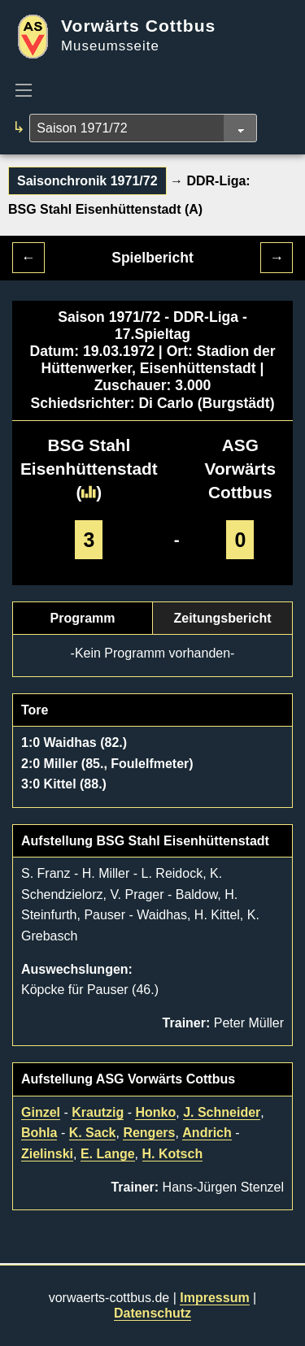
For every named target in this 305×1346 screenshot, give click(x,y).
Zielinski (47, 1154)
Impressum (214, 1298)
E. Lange (108, 1154)
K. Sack (92, 1133)
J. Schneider (221, 1112)
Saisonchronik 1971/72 (87, 181)
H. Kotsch (172, 1154)
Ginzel (40, 1112)
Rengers (149, 1133)
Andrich (206, 1133)
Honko (155, 1112)
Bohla (39, 1133)
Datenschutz (152, 1313)
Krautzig (98, 1112)
